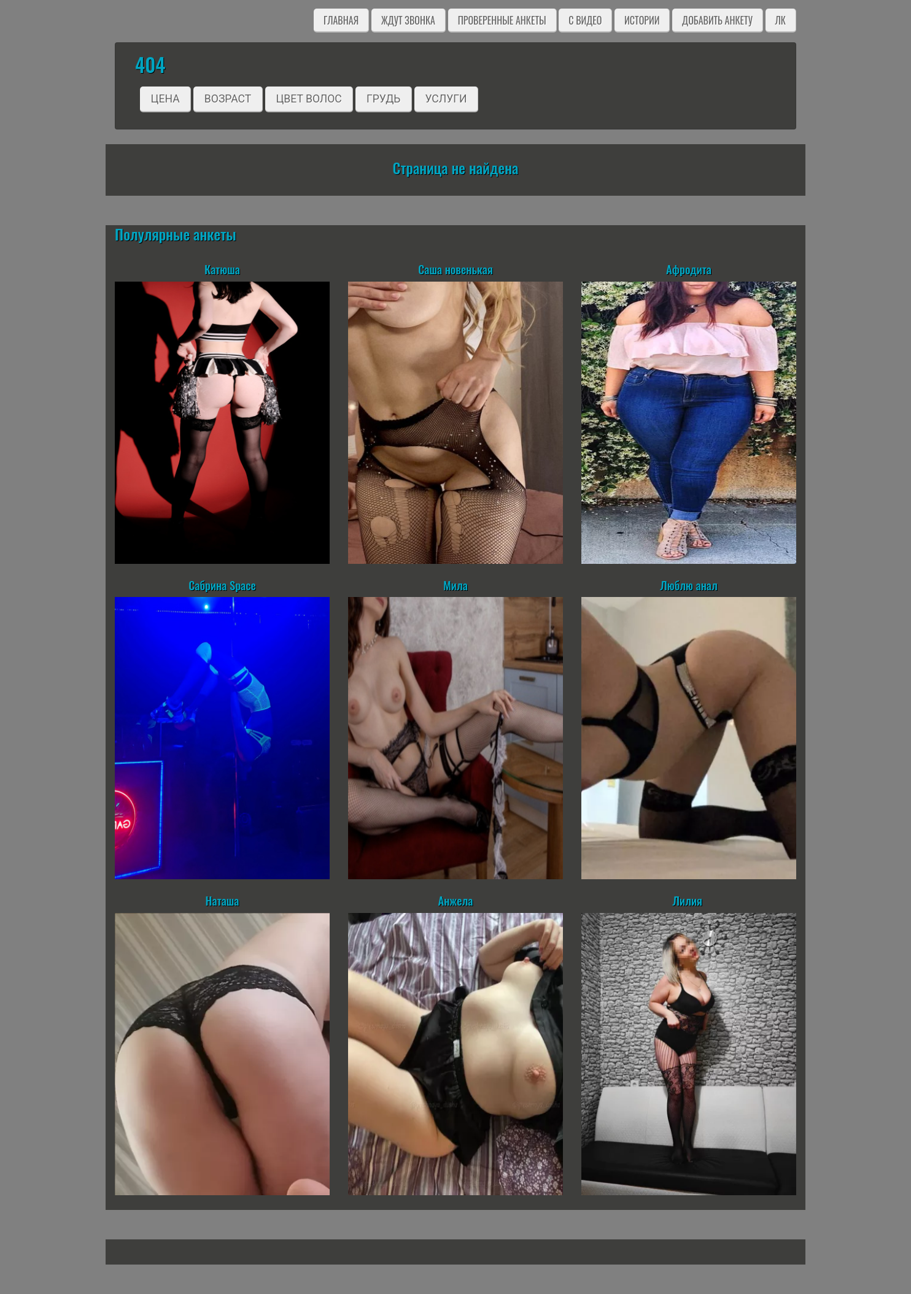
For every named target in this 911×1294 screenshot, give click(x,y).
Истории (641, 20)
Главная (341, 20)
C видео (585, 20)
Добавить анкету (717, 20)
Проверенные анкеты (502, 20)
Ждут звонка (408, 20)
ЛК (780, 20)
